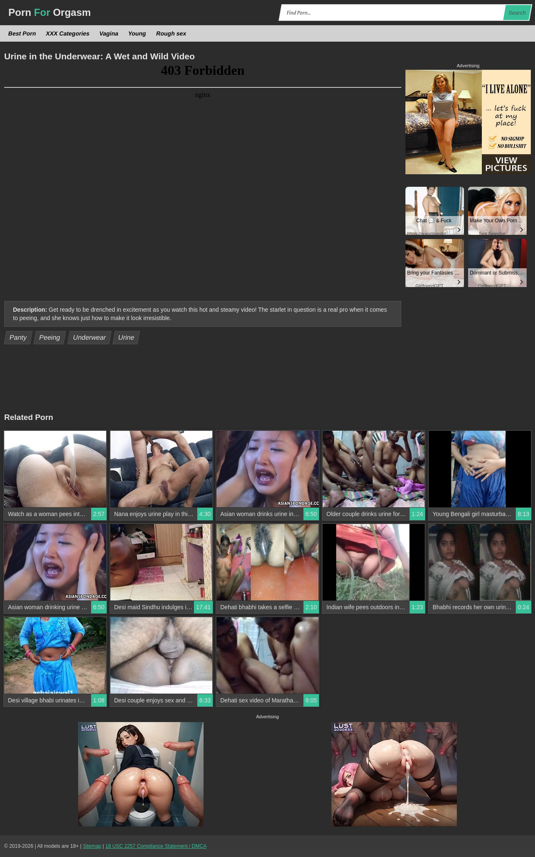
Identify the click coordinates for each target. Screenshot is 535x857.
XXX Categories (68, 33)
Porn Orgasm (49, 12)
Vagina (109, 33)
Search (517, 13)
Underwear (89, 337)
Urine (126, 337)
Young (137, 33)
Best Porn (22, 33)
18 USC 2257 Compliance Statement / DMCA (155, 846)
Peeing (50, 337)
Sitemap (92, 846)
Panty (18, 337)
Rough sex (170, 33)
